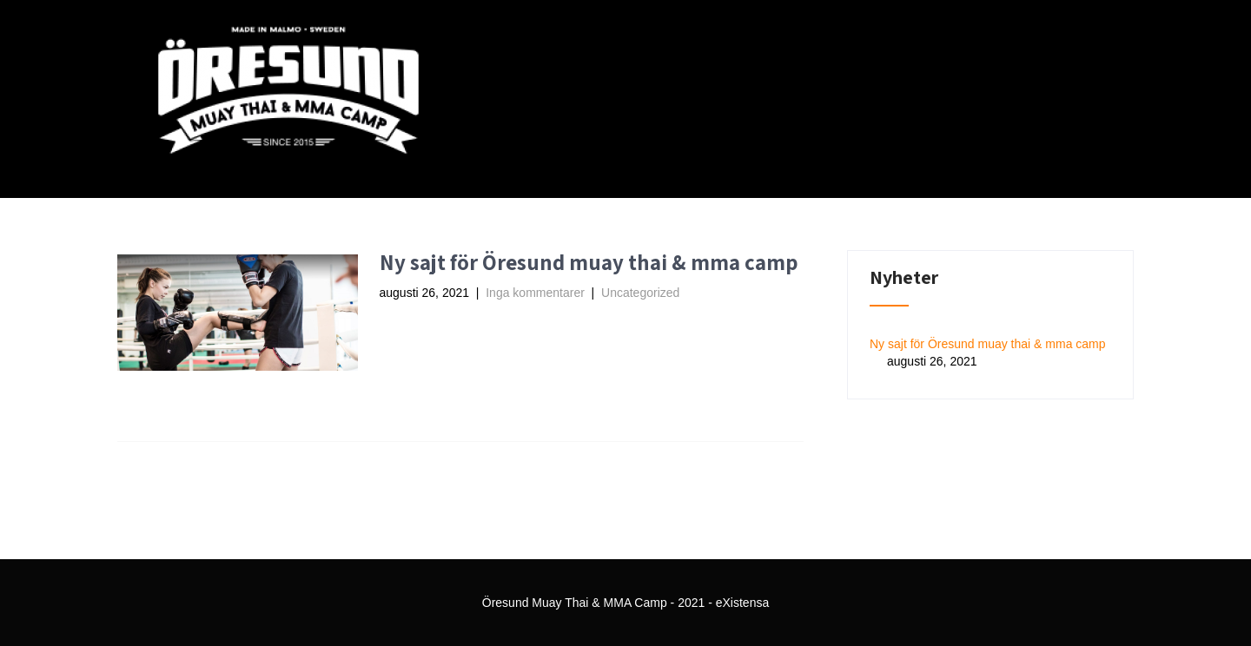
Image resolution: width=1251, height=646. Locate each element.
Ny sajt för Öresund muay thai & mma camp (589, 261)
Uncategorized (640, 293)
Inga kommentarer (535, 293)
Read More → (435, 323)
